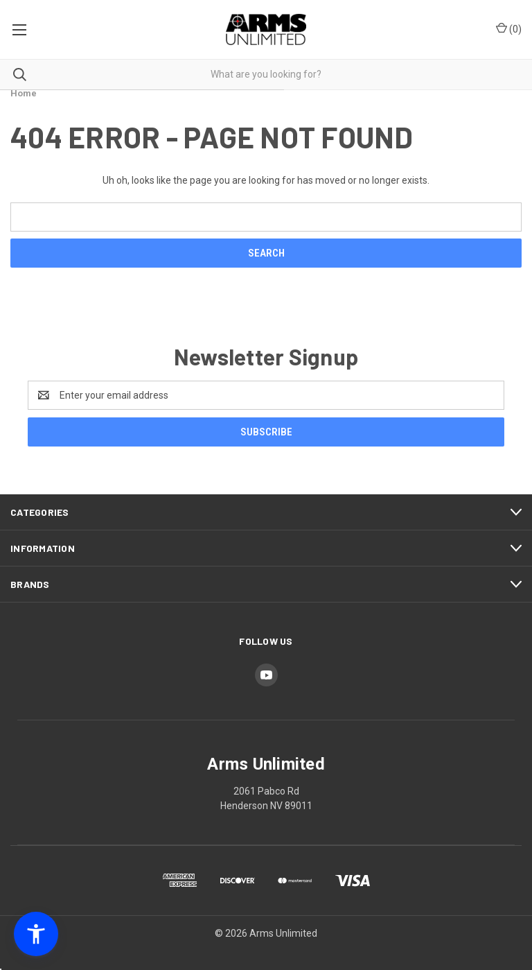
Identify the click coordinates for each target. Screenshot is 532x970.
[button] (36, 934)
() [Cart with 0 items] (509, 28)
